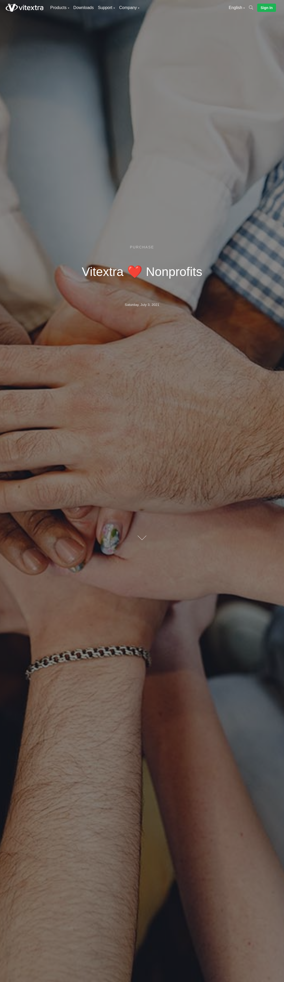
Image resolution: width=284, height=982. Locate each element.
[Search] (253, 8)
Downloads (83, 7)
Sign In (267, 8)
